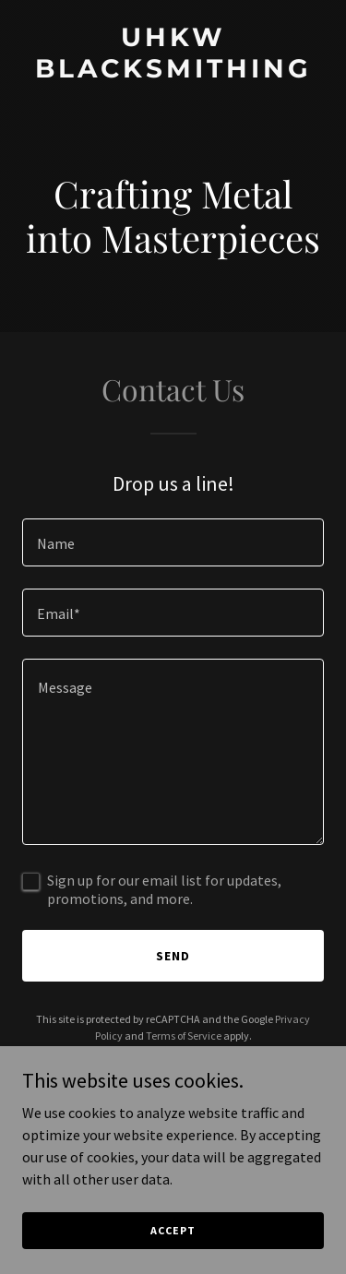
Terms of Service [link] (183, 1035)
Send (173, 955)
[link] (173, 72)
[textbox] (173, 542)
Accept (172, 1230)
